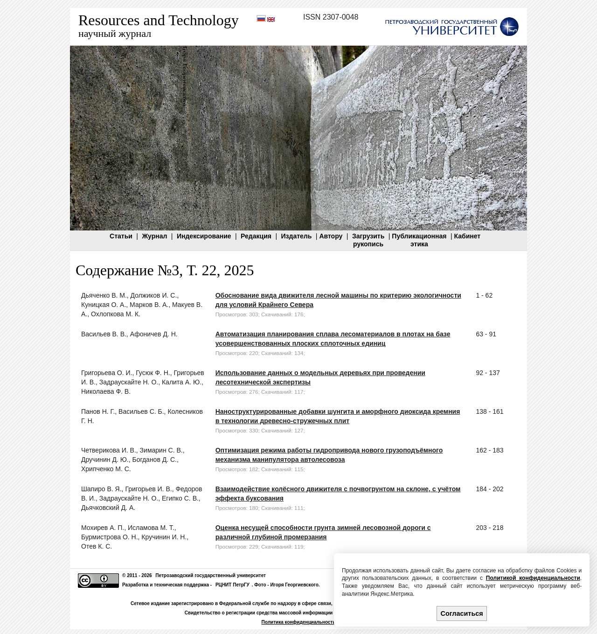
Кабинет (467, 236)
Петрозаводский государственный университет (210, 575)
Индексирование (204, 236)
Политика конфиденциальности (299, 622)
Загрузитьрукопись (368, 240)
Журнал (154, 236)
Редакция (256, 236)
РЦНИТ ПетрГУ (232, 584)
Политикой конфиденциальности (533, 578)
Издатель (296, 236)
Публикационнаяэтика (419, 240)
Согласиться (462, 613)
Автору (330, 236)
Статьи (121, 236)
